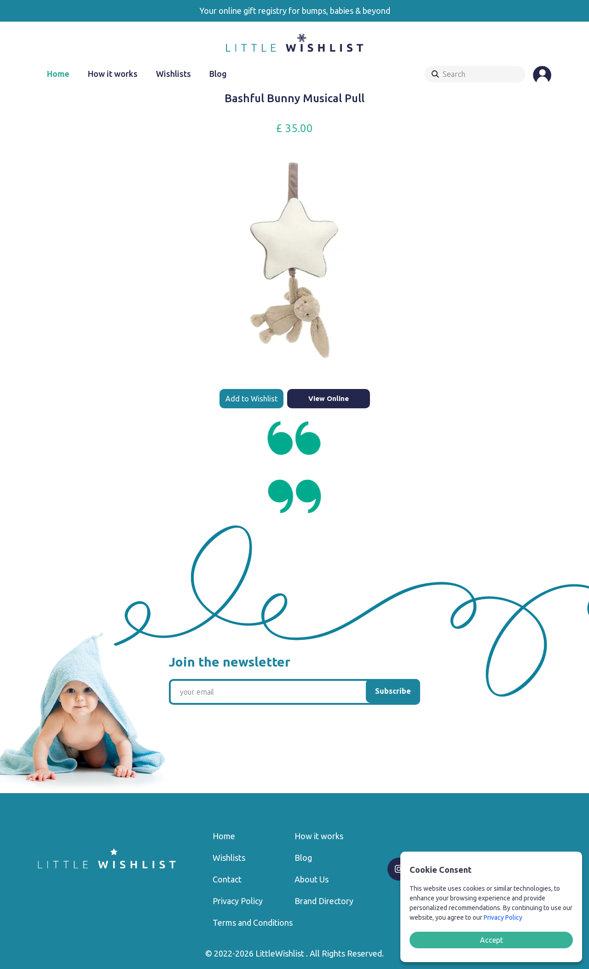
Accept (491, 940)
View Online (328, 398)
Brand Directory (323, 900)
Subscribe (393, 691)
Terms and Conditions (253, 922)
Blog (218, 73)
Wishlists (173, 73)
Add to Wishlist (251, 399)
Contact (227, 879)
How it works (113, 73)
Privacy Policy (238, 900)
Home (58, 73)
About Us (311, 879)
